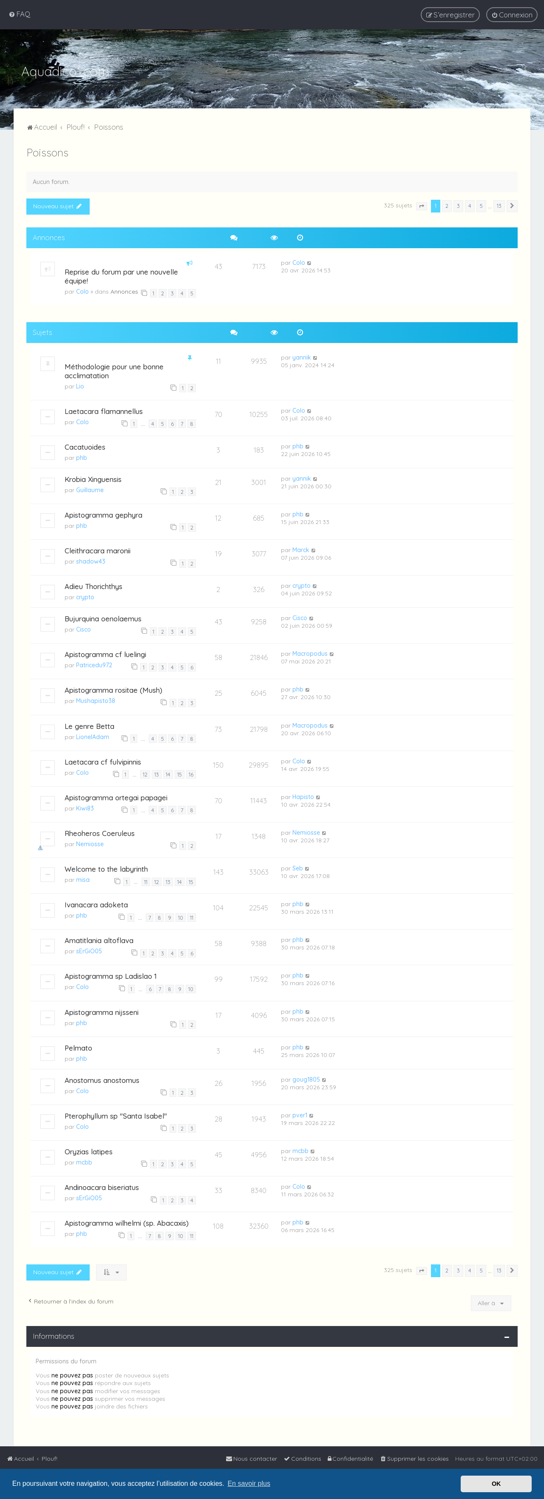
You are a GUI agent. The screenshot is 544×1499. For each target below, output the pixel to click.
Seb (297, 866)
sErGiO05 (89, 949)
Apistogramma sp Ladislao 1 (111, 974)
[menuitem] (19, 13)
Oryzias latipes (89, 1149)
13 (156, 772)
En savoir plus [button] (248, 1483)
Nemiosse (90, 842)
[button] (421, 205)
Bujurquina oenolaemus (103, 616)
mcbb (84, 1161)
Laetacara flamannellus (104, 409)
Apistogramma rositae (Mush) (113, 688)
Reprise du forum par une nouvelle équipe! (121, 274)
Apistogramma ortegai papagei (116, 795)
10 (180, 915)
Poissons (47, 150)
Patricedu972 (94, 663)
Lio (80, 384)
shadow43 (90, 560)
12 (145, 772)
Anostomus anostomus (102, 1078)
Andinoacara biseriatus (102, 1185)
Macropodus (310, 652)
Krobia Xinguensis (93, 477)
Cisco (83, 628)
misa (83, 878)
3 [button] (458, 204)
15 (179, 772)
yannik (301, 356)
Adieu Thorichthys (93, 584)
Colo (82, 290)
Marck (300, 548)
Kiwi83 (85, 806)
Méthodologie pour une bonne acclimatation (114, 369)
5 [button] (481, 204)
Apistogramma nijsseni (102, 1010)
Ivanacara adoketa (96, 902)
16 (191, 772)
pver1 (299, 1113)
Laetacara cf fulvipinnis (103, 760)
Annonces (124, 290)
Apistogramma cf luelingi (105, 652)
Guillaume (90, 488)
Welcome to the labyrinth (106, 867)
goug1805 (306, 1078)
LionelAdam (92, 735)
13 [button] (499, 204)
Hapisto (303, 795)
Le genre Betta (89, 724)
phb (81, 456)
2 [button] (446, 204)
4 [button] (469, 204)
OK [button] (496, 1483)
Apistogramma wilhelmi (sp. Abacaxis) (127, 1221)
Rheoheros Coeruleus (100, 831)
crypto (85, 595)
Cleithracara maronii (97, 548)
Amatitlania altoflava (99, 938)
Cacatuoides (85, 445)
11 (145, 880)
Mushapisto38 (95, 699)
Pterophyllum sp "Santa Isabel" (116, 1114)
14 (168, 772)
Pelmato (78, 1046)
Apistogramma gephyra (103, 513)
